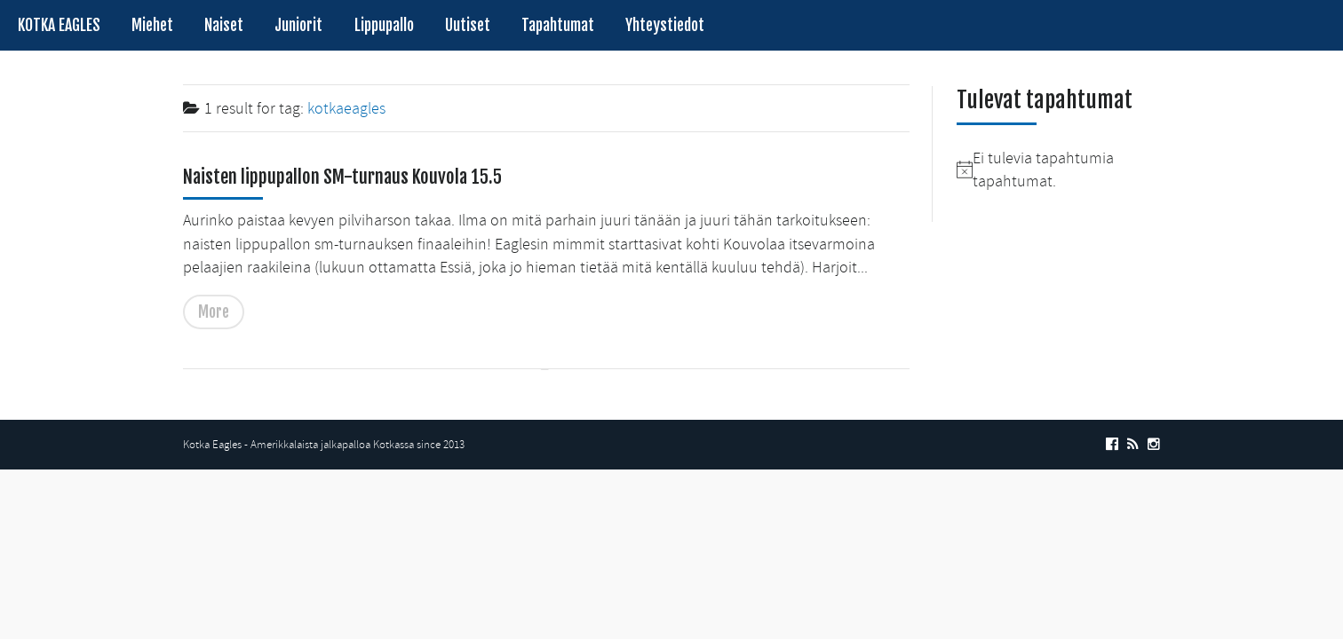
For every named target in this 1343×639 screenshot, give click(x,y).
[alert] (1058, 169)
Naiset (223, 25)
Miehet (152, 25)
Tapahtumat (557, 25)
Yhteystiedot (664, 25)
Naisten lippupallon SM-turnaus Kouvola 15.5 (342, 176)
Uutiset (467, 25)
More (213, 311)
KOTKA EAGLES (59, 25)
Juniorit (298, 25)
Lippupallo (384, 25)
